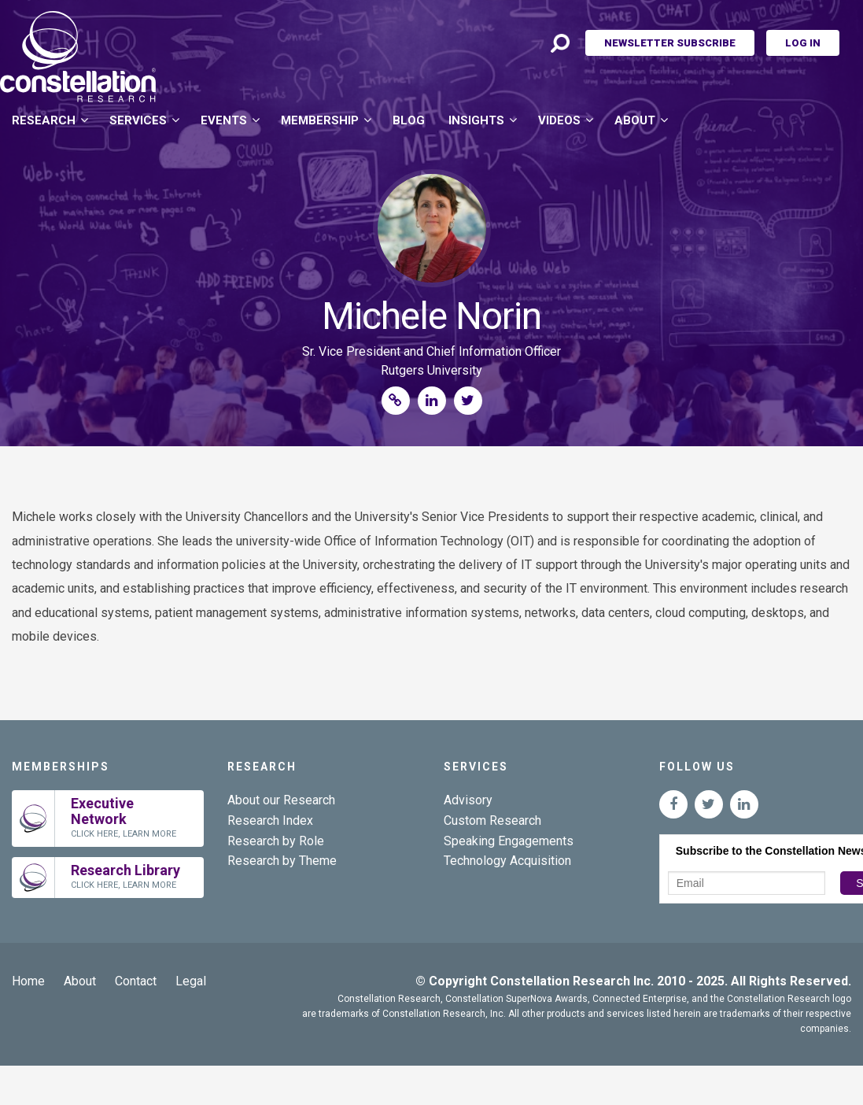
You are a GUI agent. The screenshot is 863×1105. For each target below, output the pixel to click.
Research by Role (275, 840)
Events (224, 120)
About (634, 120)
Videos (559, 120)
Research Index (270, 820)
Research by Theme (282, 860)
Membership (320, 120)
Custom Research (492, 820)
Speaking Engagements (508, 840)
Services (138, 120)
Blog (409, 120)
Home (28, 981)
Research (44, 120)
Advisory (468, 800)
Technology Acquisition (507, 860)
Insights (476, 120)
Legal (190, 981)
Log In (803, 43)
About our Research (281, 800)
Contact (136, 981)
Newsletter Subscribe (670, 43)
